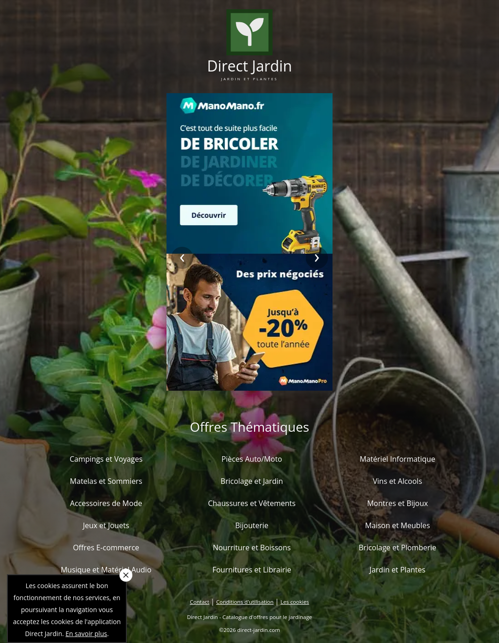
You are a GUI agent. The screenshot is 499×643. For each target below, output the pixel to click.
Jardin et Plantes (397, 570)
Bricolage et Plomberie (397, 547)
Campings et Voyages (106, 459)
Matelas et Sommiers (106, 481)
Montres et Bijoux (397, 503)
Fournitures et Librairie (251, 570)
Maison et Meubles (397, 525)
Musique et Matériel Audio (106, 570)
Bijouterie (251, 525)
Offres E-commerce (106, 547)
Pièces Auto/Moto (251, 459)
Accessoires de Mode (106, 503)
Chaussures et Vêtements (252, 503)
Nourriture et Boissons (252, 547)
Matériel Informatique (397, 459)
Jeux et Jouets (106, 525)
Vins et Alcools (397, 481)
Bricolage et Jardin (251, 481)
